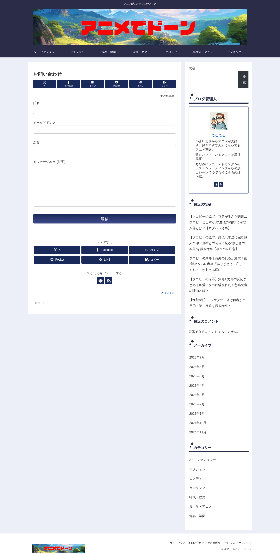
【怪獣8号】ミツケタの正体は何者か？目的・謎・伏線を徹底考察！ (217, 303)
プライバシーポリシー (236, 542)
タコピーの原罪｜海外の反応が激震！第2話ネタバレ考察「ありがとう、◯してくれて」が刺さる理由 (218, 264)
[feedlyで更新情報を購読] (100, 280)
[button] (164, 84)
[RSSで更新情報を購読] (108, 280)
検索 (192, 68)
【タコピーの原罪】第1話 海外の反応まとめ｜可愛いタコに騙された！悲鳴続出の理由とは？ (218, 285)
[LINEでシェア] (140, 84)
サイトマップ (177, 542)
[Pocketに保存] (116, 84)
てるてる (218, 135)
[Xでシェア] (44, 84)
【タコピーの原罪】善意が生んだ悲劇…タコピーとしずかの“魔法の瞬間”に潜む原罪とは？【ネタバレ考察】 (218, 222)
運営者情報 (214, 542)
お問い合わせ (196, 542)
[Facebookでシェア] (68, 84)
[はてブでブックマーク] (92, 84)
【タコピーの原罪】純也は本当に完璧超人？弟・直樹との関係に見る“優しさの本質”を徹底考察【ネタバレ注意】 (218, 243)
